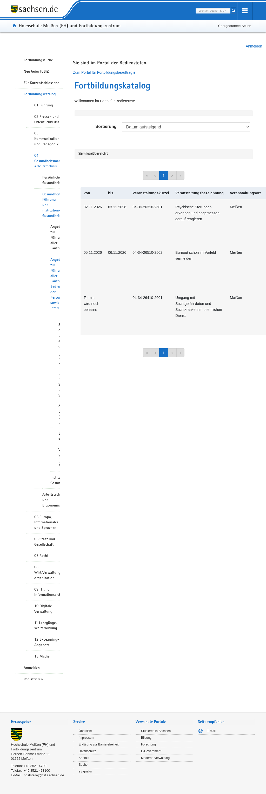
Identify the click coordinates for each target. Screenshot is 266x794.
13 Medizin (43, 656)
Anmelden (254, 46)
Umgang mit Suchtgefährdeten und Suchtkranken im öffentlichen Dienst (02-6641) (59, 398)
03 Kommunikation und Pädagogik (46, 138)
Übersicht (85, 731)
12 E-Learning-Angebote (46, 642)
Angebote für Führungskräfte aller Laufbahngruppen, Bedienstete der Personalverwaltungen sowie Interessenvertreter (55, 283)
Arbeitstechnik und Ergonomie (51, 500)
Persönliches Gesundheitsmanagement (51, 180)
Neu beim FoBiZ (36, 71)
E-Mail (211, 731)
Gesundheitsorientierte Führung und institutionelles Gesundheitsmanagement (51, 205)
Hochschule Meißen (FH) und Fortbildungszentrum (70, 25)
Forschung (148, 744)
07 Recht (41, 555)
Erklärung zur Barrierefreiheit (98, 744)
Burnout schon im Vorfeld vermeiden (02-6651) (59, 449)
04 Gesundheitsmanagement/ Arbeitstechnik (47, 161)
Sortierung (106, 126)
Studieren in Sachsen (156, 731)
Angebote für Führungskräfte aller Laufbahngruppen (55, 237)
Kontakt (84, 758)
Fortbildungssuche (38, 60)
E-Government (151, 751)
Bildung (146, 738)
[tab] (39, 722)
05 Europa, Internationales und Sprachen (46, 522)
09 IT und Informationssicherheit (47, 592)
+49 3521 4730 (35, 766)
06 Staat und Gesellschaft (44, 542)
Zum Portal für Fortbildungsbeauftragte (104, 72)
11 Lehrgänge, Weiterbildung (45, 625)
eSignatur (85, 771)
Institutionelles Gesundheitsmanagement (55, 480)
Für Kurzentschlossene (41, 82)
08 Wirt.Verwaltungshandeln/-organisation (47, 572)
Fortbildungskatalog (40, 94)
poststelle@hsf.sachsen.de (44, 775)
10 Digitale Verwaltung (43, 609)
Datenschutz (87, 751)
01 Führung (43, 105)
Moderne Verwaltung (155, 758)
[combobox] (213, 11)
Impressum (86, 738)
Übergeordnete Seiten (234, 26)
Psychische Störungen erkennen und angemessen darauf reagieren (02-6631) (59, 341)
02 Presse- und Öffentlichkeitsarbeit (47, 119)
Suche (83, 764)
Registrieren (33, 679)
